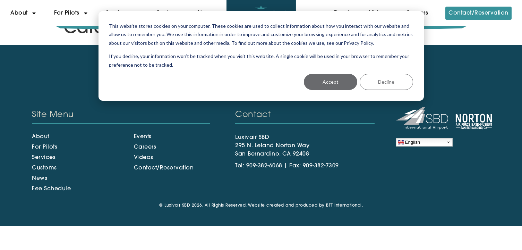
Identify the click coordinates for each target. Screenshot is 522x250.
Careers (145, 147)
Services (43, 157)
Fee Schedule (51, 189)
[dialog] (261, 56)
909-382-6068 (264, 166)
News (39, 178)
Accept (331, 82)
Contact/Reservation (478, 13)
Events (143, 137)
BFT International (344, 205)
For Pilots (71, 13)
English (409, 142)
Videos (143, 157)
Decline (386, 82)
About (23, 13)
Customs (44, 168)
